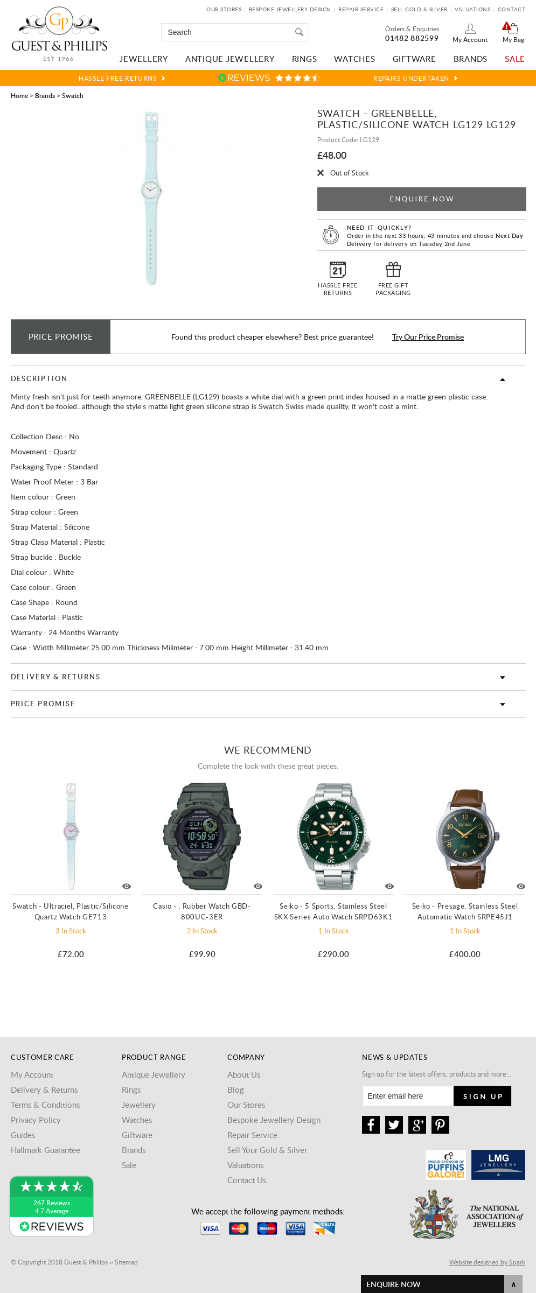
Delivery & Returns (56, 676)
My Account (470, 39)
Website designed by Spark (487, 1261)
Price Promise (43, 703)
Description (39, 378)
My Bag (513, 39)
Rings (304, 58)
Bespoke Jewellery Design (290, 9)
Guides (23, 1134)
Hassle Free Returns (118, 78)
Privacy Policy (36, 1119)
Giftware (414, 58)
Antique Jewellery (230, 58)
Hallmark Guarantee (45, 1149)
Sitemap (126, 1261)
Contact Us (246, 1180)
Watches (354, 58)
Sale (515, 58)
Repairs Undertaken (411, 78)
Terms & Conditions (45, 1104)
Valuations (472, 9)
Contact (512, 9)
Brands (471, 58)
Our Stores (223, 9)
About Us (243, 1074)
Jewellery (144, 58)
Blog (235, 1089)
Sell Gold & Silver (419, 9)
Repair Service (361, 9)
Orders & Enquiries (412, 28)
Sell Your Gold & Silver (267, 1149)
